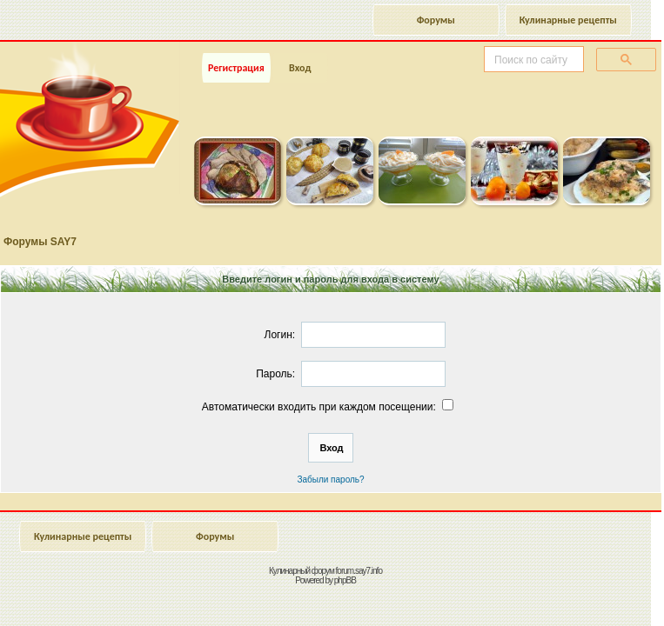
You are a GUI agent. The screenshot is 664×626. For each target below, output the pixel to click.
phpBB (345, 580)
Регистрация (236, 68)
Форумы (436, 20)
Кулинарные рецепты (568, 20)
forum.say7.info (359, 571)
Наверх (581, 594)
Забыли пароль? (330, 479)
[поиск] (532, 60)
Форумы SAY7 (40, 242)
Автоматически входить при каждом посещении (329, 407)
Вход (300, 68)
